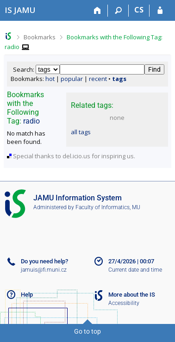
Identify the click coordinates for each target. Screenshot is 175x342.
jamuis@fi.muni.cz (44, 270)
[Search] (118, 11)
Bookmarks (40, 37)
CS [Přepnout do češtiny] (139, 10)
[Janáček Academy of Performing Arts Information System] (20, 10)
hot (50, 79)
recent (98, 79)
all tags (81, 132)
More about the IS (131, 294)
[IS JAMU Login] (160, 11)
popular (72, 79)
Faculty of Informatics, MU (107, 207)
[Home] (97, 11)
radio (31, 121)
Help (27, 294)
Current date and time (135, 270)
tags (119, 79)
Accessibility (123, 303)
